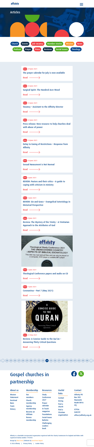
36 (55, 361)
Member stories (54, 43)
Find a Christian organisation (63, 412)
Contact (61, 398)
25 (11, 361)
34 (47, 361)
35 (51, 361)
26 (15, 361)
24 (7, 361)
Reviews (48, 49)
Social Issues (62, 49)
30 (31, 361)
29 (27, 361)
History (13, 409)
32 (39, 361)
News (79, 43)
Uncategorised (47, 55)
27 (19, 361)
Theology (76, 49)
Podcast (17, 49)
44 (87, 361)
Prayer (28, 49)
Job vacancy (37, 43)
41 (75, 361)
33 (43, 361)
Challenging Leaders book (47, 425)
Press (37, 49)
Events (25, 43)
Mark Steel (20, 440)
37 (59, 361)
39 (67, 361)
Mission (69, 43)
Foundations (47, 414)
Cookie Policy (39, 443)
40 (71, 361)
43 (83, 361)
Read (31, 77)
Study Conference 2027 (46, 397)
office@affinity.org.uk (82, 415)
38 (63, 361)
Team (12, 406)
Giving (60, 401)
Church (15, 43)
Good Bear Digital (37, 440)
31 (35, 361)
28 (23, 361)
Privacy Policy (27, 443)
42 (79, 361)
